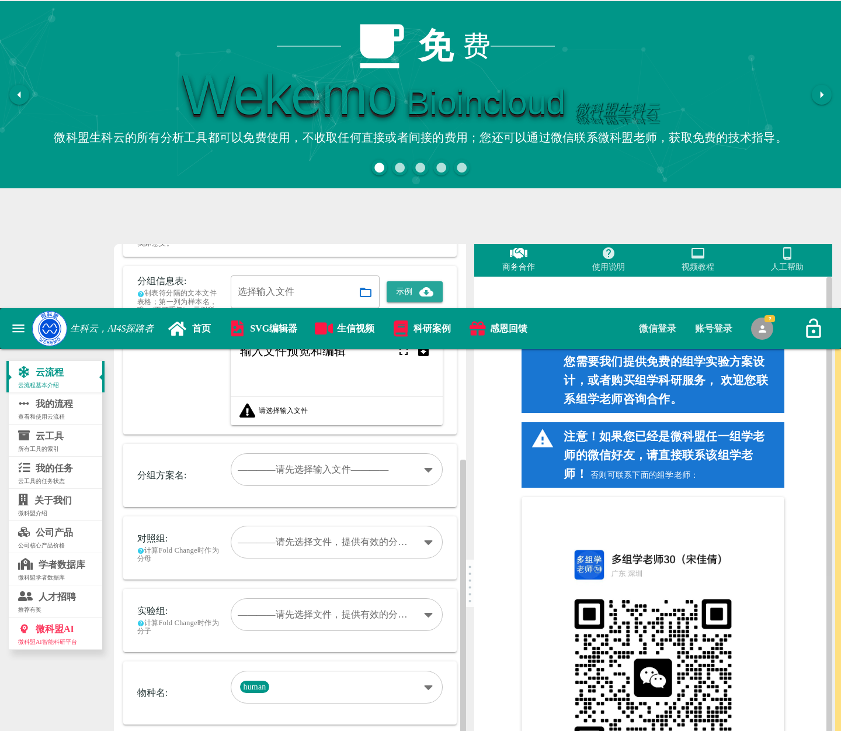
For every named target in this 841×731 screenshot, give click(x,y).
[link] (189, 207)
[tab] (658, 207)
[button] (379, 167)
